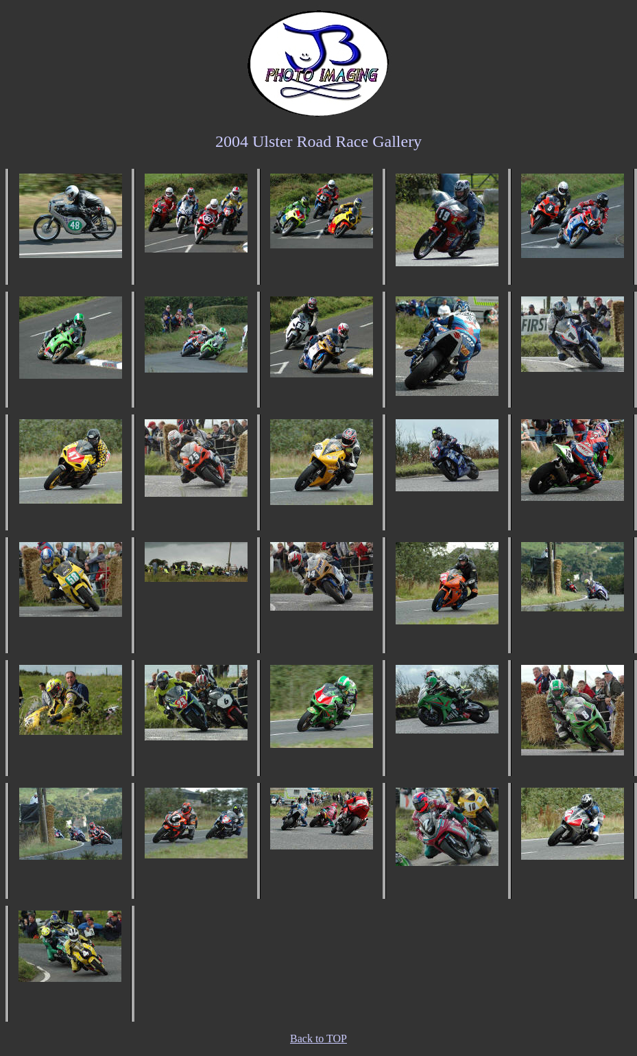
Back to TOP (318, 1038)
